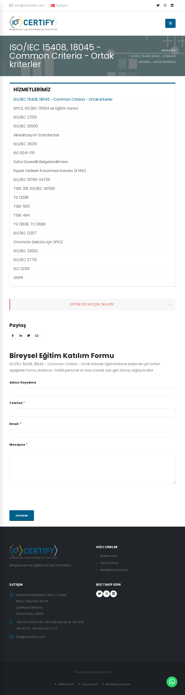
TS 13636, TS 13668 (29, 224)
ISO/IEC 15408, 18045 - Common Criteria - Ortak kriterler (63, 99)
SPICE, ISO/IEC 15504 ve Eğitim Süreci (45, 108)
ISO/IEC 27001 (25, 117)
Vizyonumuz (109, 563)
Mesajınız (17, 445)
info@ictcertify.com (27, 5)
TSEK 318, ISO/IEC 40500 (34, 188)
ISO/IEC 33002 (25, 250)
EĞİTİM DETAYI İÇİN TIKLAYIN (91, 304)
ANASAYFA (168, 50)
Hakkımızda (109, 556)
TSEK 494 (21, 215)
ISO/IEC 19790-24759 (31, 179)
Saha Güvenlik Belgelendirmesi (40, 161)
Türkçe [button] (59, 5)
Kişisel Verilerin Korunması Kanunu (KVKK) (49, 170)
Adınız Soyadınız (22, 382)
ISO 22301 (21, 268)
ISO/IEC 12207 (25, 233)
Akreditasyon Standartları (36, 135)
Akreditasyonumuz (114, 570)
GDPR (18, 277)
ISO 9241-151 (24, 152)
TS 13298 (20, 197)
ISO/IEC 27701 (25, 259)
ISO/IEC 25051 (25, 143)
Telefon (16, 403)
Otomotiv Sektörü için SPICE (38, 242)
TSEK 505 (21, 206)
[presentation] (46, 497)
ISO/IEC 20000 (25, 126)
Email (14, 424)
